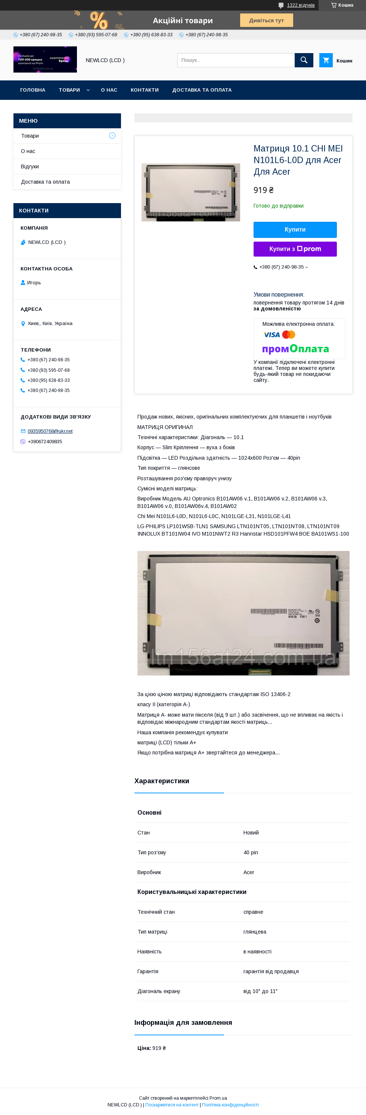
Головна (32, 90)
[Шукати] (304, 60)
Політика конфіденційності (230, 1105)
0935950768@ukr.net (50, 431)
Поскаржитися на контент (172, 1105)
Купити (295, 229)
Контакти (145, 90)
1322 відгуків (301, 5)
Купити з (295, 249)
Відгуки (30, 166)
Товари (69, 90)
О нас (109, 90)
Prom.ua (218, 1098)
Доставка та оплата (202, 90)
